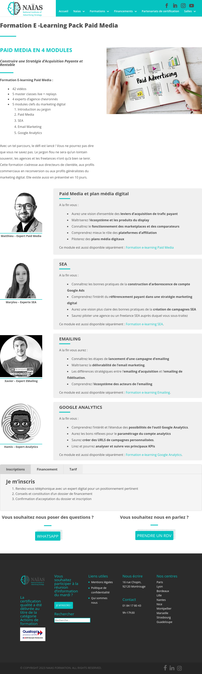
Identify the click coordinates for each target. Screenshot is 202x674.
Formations (97, 11)
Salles (188, 11)
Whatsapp (47, 536)
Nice (159, 604)
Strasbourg (164, 617)
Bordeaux (163, 591)
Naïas (77, 11)
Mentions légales (102, 582)
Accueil (63, 11)
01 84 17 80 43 (132, 605)
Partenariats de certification (160, 11)
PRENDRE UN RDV (154, 536)
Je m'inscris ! (63, 605)
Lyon (160, 586)
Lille (159, 595)
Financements (123, 11)
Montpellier (164, 608)
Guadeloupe (164, 622)
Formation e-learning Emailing (148, 392)
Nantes (161, 600)
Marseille (162, 613)
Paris (160, 582)
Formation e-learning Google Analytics (153, 455)
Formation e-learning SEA (144, 324)
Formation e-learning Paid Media (150, 247)
